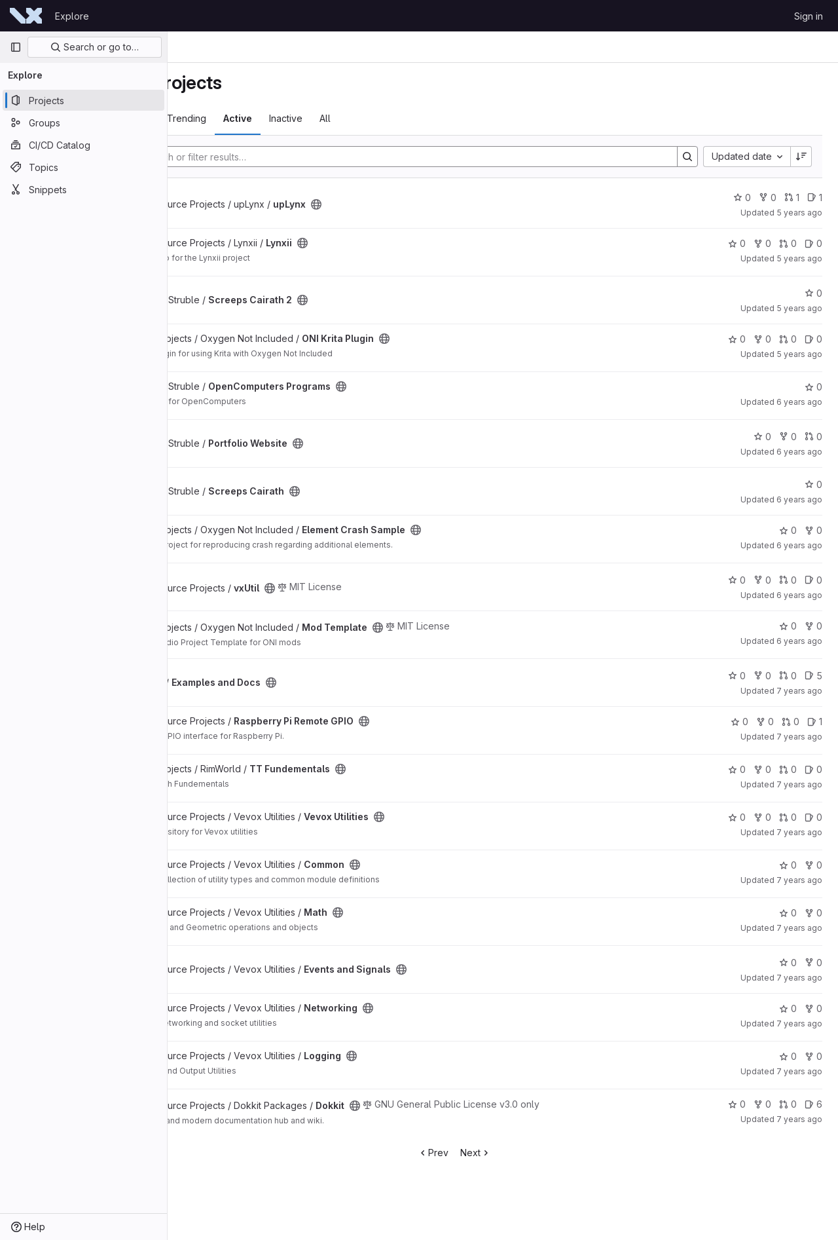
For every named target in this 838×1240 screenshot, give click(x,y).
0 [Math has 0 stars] (788, 912)
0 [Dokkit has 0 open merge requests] (788, 1104)
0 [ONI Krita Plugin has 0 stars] (737, 339)
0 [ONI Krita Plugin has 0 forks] (762, 339)
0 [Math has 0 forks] (813, 912)
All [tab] (421, 118)
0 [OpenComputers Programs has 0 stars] (813, 386)
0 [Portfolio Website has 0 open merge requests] (813, 436)
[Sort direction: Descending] (801, 156)
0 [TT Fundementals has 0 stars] (737, 769)
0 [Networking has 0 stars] (788, 1008)
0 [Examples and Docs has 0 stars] (737, 675)
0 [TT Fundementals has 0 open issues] (813, 769)
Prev (481, 1152)
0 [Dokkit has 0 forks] (762, 1104)
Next (524, 1152)
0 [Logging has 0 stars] (788, 1056)
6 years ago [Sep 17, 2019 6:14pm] (799, 595)
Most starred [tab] (219, 118)
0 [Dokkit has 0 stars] (737, 1104)
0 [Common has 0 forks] (813, 865)
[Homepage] (26, 15)
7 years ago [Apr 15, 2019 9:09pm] (799, 832)
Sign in (808, 16)
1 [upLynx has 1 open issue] (814, 197)
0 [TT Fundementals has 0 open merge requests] (788, 769)
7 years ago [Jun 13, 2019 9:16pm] (799, 737)
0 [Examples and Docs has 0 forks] (762, 675)
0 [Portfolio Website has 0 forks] (788, 436)
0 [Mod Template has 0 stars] (788, 625)
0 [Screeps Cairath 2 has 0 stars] (813, 293)
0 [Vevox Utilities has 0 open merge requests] (788, 817)
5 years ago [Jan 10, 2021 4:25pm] (799, 308)
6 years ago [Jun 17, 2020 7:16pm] (799, 452)
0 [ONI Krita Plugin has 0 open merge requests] (788, 339)
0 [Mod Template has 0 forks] (813, 625)
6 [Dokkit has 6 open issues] (813, 1104)
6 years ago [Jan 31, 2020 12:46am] (799, 545)
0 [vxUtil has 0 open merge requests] (788, 580)
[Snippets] (83, 189)
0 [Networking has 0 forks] (813, 1008)
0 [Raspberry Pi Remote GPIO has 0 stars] (739, 721)
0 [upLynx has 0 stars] (742, 197)
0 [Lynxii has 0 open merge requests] (788, 243)
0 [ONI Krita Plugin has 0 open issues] (813, 339)
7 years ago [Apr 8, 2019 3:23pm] (799, 978)
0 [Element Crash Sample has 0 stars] (788, 530)
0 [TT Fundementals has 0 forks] (762, 769)
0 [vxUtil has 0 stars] (737, 580)
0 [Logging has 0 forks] (813, 1056)
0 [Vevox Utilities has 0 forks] (762, 817)
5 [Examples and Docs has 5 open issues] (813, 675)
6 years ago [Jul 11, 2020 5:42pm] (799, 402)
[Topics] (83, 167)
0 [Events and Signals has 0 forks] (813, 962)
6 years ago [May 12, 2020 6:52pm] (799, 499)
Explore (72, 16)
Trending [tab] (282, 118)
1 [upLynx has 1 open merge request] (791, 197)
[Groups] (83, 122)
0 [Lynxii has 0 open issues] (813, 243)
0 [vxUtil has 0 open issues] (813, 580)
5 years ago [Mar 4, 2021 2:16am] (799, 258)
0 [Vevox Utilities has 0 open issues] (813, 817)
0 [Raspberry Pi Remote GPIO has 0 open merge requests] (790, 721)
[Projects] (83, 100)
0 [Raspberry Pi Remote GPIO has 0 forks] (765, 721)
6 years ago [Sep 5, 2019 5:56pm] (799, 641)
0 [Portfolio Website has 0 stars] (762, 436)
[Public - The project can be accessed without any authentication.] (412, 204)
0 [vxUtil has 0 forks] (762, 580)
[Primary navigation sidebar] (15, 47)
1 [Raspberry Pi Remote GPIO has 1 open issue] (814, 721)
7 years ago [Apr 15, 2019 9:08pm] (799, 880)
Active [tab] (333, 118)
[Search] (448, 156)
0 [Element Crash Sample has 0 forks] (813, 530)
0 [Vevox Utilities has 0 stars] (737, 817)
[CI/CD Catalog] (83, 144)
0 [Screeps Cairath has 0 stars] (813, 484)
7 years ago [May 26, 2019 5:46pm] (799, 784)
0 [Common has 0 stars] (788, 865)
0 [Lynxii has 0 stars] (737, 243)
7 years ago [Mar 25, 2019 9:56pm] (799, 1119)
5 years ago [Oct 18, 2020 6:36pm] (799, 354)
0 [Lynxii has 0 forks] (762, 243)
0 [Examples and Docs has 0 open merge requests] (788, 675)
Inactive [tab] (382, 118)
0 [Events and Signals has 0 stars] (788, 962)
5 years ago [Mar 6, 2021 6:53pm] (799, 212)
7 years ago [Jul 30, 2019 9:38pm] (799, 691)
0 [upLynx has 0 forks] (767, 197)
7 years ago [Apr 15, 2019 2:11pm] (799, 928)
